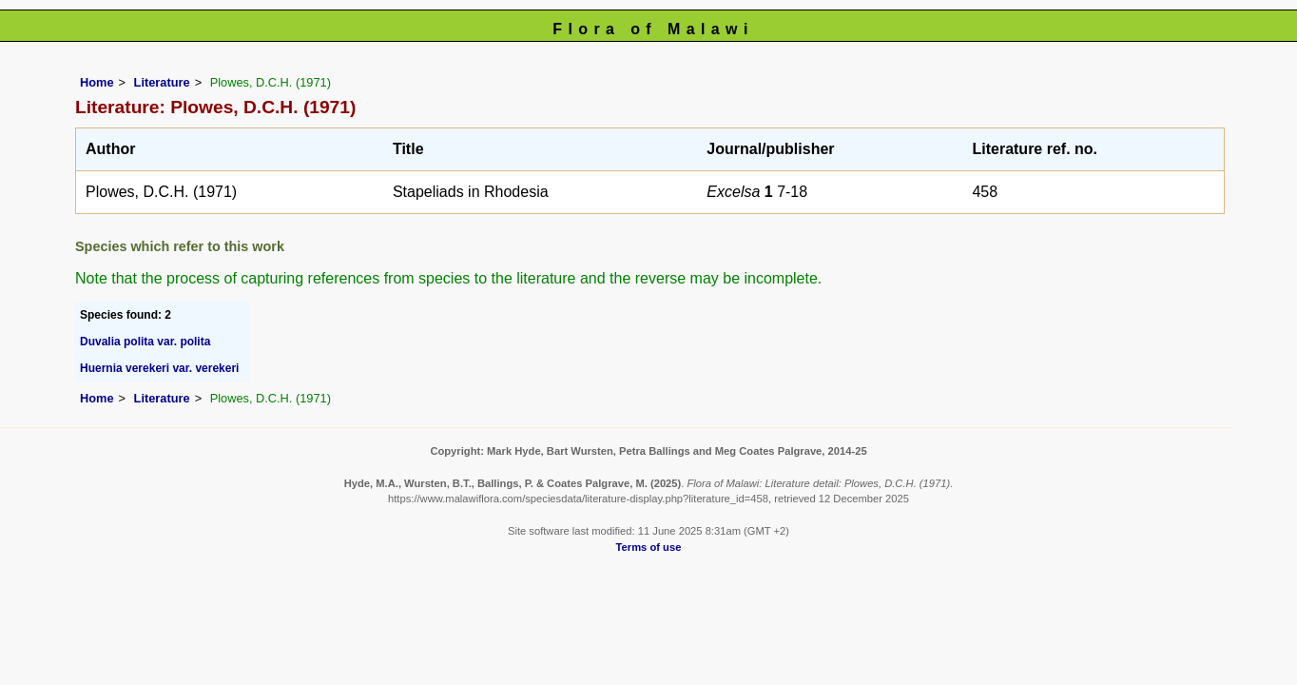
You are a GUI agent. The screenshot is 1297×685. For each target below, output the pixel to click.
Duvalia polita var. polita (145, 341)
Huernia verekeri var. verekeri (159, 368)
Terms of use (649, 547)
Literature (162, 82)
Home (97, 82)
